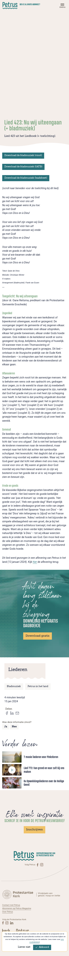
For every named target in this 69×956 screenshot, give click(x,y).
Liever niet (24, 947)
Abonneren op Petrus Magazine (16, 908)
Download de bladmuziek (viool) (23, 155)
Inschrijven (34, 829)
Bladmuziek (14, 686)
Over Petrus (7, 911)
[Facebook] (38, 864)
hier (35, 561)
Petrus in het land (38, 686)
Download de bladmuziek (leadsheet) (25, 178)
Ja (5, 726)
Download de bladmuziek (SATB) (23, 166)
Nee (14, 726)
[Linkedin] (11, 922)
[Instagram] (41, 864)
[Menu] (61, 6)
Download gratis (37, 635)
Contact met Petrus (11, 905)
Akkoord (42, 947)
